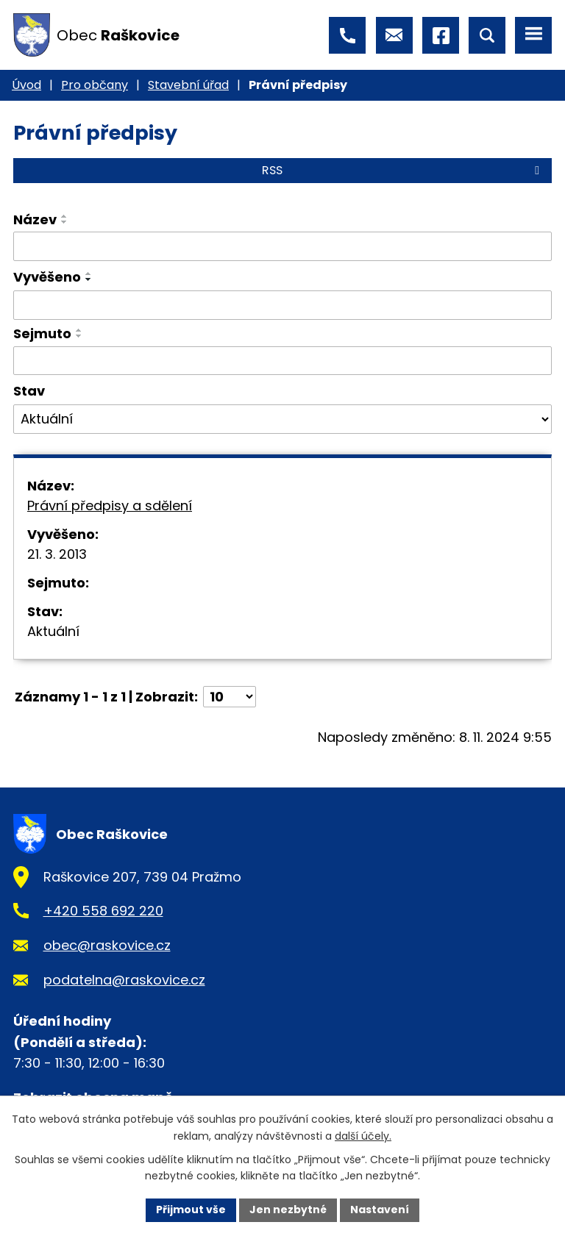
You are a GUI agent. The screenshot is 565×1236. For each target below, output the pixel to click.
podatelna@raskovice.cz (124, 980)
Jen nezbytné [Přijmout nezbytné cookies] (288, 1209)
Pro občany (94, 84)
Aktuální (53, 631)
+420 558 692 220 (103, 910)
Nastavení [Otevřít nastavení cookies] (379, 1209)
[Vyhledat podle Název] (282, 246)
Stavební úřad (188, 84)
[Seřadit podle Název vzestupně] (65, 216)
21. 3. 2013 (57, 554)
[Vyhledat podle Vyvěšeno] (282, 305)
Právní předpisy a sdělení (109, 505)
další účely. (363, 1136)
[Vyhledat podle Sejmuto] (282, 361)
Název (35, 219)
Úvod (26, 84)
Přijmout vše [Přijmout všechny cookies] (191, 1209)
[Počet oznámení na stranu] (229, 696)
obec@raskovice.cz (107, 945)
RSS (403, 170)
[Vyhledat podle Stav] (282, 419)
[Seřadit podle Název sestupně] (65, 222)
